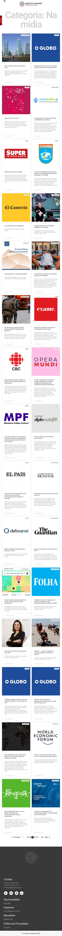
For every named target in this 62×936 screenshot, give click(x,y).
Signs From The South (11, 118)
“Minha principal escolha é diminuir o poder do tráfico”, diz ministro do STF (15, 701)
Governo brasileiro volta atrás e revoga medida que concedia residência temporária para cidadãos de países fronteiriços (44, 382)
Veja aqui (7, 903)
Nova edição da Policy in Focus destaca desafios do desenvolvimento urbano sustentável (14, 814)
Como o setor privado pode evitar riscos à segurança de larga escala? (45, 755)
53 (28, 837)
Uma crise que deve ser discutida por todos (15, 652)
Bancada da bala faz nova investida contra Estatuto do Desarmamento (45, 66)
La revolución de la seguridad (13, 226)
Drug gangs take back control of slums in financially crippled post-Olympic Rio (15, 381)
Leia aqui (7, 927)
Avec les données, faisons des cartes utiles (44, 437)
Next (46, 837)
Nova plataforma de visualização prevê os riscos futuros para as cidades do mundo (15, 756)
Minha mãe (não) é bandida (13, 172)
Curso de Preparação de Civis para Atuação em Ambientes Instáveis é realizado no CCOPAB (45, 173)
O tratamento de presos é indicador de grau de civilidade (45, 274)
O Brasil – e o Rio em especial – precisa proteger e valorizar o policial (44, 652)
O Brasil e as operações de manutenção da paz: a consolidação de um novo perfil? (45, 813)
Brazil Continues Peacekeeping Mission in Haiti (14, 549)
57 (37, 837)
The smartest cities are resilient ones (14, 66)
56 (35, 837)
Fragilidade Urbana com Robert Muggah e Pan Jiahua (44, 226)
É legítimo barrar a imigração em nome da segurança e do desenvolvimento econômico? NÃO (45, 601)
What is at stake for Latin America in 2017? (46, 549)
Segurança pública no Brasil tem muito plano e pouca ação (44, 328)
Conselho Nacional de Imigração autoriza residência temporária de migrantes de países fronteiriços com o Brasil (15, 439)
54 (30, 837)
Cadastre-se (8, 919)
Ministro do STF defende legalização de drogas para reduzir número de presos (45, 701)
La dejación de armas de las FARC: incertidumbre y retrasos (45, 119)
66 (42, 837)
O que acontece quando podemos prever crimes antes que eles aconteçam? (15, 601)
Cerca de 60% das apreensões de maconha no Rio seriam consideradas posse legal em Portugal (15, 496)
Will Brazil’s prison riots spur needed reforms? (46, 494)
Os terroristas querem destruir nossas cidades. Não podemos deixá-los (14, 329)
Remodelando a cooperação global (15, 274)
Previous (17, 837)
